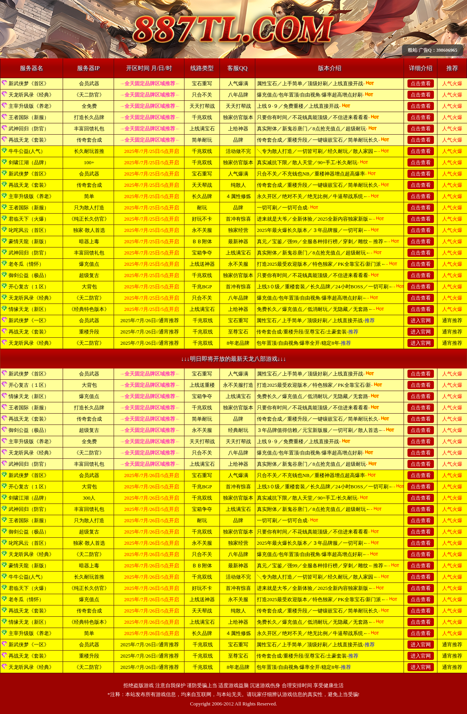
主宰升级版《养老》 (31, 106)
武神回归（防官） (29, 129)
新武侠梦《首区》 (29, 83)
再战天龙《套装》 (29, 140)
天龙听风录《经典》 (31, 95)
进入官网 (421, 320)
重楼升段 (89, 332)
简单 (89, 196)
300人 (89, 498)
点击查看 (421, 83)
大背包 (89, 286)
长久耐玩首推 (89, 151)
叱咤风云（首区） (29, 230)
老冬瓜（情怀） (26, 264)
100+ (89, 162)
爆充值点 (89, 264)
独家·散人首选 (89, 230)
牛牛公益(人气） (27, 151)
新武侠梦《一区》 (29, 320)
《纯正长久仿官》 (89, 219)
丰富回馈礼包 (89, 129)
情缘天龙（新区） (29, 309)
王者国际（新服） (29, 117)
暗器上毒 (89, 241)
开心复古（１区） (29, 286)
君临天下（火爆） (29, 219)
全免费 (89, 106)
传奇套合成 (89, 140)
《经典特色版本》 (89, 309)
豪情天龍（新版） (29, 241)
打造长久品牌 (89, 117)
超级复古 (89, 275)
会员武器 (89, 83)
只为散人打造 (89, 208)
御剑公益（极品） (29, 275)
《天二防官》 (89, 95)
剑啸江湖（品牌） (29, 162)
